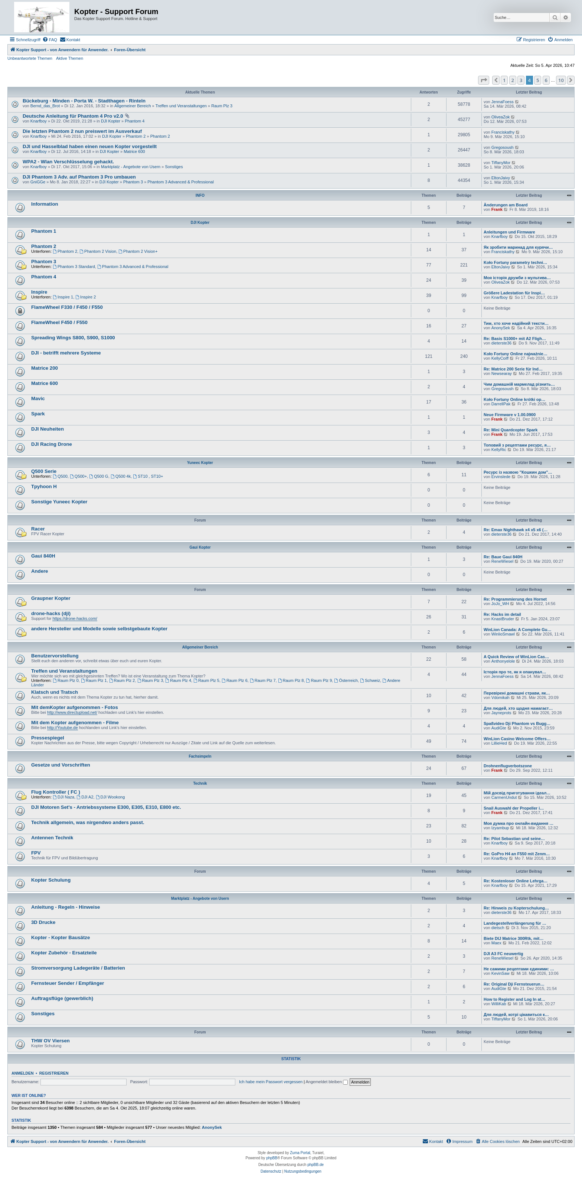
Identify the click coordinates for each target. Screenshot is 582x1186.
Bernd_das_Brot (45, 106)
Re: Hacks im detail (502, 614)
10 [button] (561, 80)
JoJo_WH (500, 603)
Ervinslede (500, 476)
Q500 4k (121, 476)
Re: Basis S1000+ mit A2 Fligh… (515, 338)
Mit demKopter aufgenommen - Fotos (74, 707)
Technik (200, 783)
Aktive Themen (69, 58)
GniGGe (37, 182)
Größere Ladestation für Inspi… (514, 293)
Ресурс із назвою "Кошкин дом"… (518, 472)
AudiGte (498, 728)
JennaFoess (502, 101)
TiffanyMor (500, 162)
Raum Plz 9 (319, 680)
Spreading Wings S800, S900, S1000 (73, 337)
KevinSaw (500, 973)
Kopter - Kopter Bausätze (60, 937)
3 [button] (521, 80)
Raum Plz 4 (178, 680)
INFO (200, 195)
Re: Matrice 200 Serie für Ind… (513, 369)
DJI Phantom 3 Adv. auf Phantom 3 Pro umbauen (79, 177)
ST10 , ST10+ (148, 476)
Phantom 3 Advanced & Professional (180, 182)
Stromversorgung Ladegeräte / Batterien (78, 968)
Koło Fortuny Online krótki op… (514, 399)
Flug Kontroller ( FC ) (55, 792)
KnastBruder (502, 619)
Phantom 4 (134, 121)
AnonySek (500, 328)
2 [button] (512, 80)
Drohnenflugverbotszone (508, 766)
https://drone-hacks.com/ (74, 618)
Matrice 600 (134, 151)
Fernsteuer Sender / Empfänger (67, 983)
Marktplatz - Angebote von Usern (130, 166)
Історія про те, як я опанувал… (515, 672)
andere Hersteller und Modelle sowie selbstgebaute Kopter (99, 628)
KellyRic (498, 449)
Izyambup (500, 828)
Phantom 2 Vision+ (137, 251)
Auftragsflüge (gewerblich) (62, 998)
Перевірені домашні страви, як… (517, 693)
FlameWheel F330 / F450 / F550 (67, 307)
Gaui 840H (43, 556)
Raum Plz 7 (263, 680)
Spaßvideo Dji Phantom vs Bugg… (517, 723)
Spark (38, 413)
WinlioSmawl (503, 634)
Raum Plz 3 (221, 106)
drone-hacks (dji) (51, 613)
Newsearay (501, 373)
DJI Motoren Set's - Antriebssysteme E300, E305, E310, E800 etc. (106, 807)
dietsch (497, 927)
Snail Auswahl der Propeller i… (514, 808)
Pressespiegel (47, 738)
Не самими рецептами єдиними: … (519, 969)
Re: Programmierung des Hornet (515, 599)
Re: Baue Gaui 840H (503, 557)
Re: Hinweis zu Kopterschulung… (516, 908)
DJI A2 (84, 797)
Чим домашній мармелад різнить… (519, 384)
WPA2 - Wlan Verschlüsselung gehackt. (68, 161)
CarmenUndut (504, 797)
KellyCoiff (500, 358)
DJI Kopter (110, 121)
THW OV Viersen (50, 1040)
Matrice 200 (44, 368)
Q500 (60, 476)
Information (44, 204)
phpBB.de (315, 1165)
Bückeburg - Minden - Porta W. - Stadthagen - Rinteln (84, 101)
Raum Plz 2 (122, 680)
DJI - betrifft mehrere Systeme (66, 353)
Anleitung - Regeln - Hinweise (65, 907)
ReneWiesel (502, 561)
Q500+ (78, 476)
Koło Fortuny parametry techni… (515, 262)
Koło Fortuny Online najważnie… (515, 354)
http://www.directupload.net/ (72, 712)
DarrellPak (500, 404)
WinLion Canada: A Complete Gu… (517, 629)
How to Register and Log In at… (514, 999)
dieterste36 (501, 343)
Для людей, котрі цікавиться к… (516, 1014)
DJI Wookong (110, 797)
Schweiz (370, 680)
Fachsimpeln (200, 756)
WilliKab (498, 1004)
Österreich (346, 680)
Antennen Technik (52, 837)
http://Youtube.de (62, 727)
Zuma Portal (300, 1153)
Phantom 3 (133, 182)
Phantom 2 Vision (97, 251)
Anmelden (23, 1073)
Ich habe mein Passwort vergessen (271, 1081)
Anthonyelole (503, 661)
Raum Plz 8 (291, 680)
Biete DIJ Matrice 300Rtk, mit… (513, 938)
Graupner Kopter (51, 598)
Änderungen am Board (506, 205)
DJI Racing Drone (51, 444)
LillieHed (499, 743)
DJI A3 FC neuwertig (503, 953)
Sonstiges (174, 166)
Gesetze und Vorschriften (60, 765)
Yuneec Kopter (200, 463)
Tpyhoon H (44, 486)
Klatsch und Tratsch (54, 692)
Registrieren (54, 1073)
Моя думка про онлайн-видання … (518, 823)
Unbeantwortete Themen (29, 58)
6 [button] (546, 80)
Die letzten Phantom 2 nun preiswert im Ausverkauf (82, 131)
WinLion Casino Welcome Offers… (517, 738)
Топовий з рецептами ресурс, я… (517, 445)
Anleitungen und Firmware (509, 232)
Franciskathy (502, 132)
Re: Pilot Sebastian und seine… (514, 838)
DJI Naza (63, 797)
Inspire (39, 292)
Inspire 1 (63, 297)
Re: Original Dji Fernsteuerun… (514, 984)
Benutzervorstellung (55, 656)
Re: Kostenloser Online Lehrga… (515, 881)
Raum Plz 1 (94, 680)
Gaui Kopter (199, 547)
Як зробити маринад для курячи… (518, 247)
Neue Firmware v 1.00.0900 (510, 414)
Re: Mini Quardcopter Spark (510, 430)
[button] (483, 80)
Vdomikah (500, 697)
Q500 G (98, 476)
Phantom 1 (43, 231)
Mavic (38, 398)
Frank (497, 209)
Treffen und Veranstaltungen (181, 106)
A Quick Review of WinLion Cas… (516, 656)
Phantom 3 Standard (74, 266)
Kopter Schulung (51, 880)
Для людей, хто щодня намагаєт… (518, 708)
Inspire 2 (85, 297)
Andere (39, 571)
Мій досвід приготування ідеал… (517, 793)
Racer (38, 529)
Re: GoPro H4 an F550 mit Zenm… (517, 854)
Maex (496, 943)
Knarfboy (38, 121)
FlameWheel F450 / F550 (59, 322)
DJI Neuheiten (47, 429)
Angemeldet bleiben (327, 1081)
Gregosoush (502, 147)
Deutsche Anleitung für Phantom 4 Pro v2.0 (73, 116)
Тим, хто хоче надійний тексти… (516, 323)
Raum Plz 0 (66, 680)
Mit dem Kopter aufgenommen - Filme (75, 722)
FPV (36, 853)
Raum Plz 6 (235, 680)
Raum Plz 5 (206, 680)
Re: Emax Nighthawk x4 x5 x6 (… (515, 529)
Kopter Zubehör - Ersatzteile (64, 952)
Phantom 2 (136, 136)
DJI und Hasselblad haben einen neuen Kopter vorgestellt (90, 146)
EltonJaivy (500, 178)
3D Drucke (43, 922)
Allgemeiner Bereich (132, 106)
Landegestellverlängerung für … (515, 923)
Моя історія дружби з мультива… (517, 277)
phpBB (271, 1158)
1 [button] (504, 80)
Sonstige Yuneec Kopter (59, 501)
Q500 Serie (43, 471)
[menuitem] (49, 39)
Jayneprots (501, 712)
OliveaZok (500, 117)
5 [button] (537, 80)
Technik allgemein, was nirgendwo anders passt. (87, 822)
